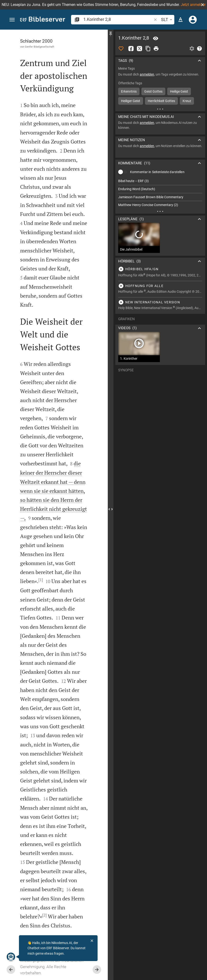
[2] (44, 915)
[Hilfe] (199, 48)
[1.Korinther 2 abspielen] (160, 269)
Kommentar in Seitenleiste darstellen (157, 172)
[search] (118, 19)
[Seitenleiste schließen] (110, 509)
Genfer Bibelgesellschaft (39, 46)
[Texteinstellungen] (180, 19)
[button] (202, 4)
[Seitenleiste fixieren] (110, 34)
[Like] (121, 48)
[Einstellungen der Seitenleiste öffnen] (192, 48)
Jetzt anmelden (194, 4)
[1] (40, 579)
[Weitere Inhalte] (160, 109)
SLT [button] (167, 19)
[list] (160, 193)
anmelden (147, 74)
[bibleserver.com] (42, 20)
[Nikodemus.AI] (11, 957)
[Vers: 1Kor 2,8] (155, 38)
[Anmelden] (193, 19)
